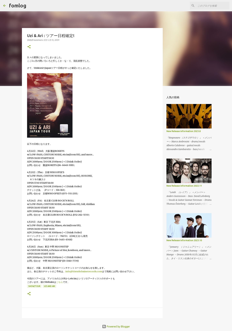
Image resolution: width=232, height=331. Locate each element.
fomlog (17, 5)
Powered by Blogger (116, 326)
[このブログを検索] (212, 5)
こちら (59, 282)
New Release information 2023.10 (184, 240)
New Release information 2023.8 (183, 131)
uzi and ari (49, 286)
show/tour (34, 286)
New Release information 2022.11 (184, 185)
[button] (29, 47)
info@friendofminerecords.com (83, 271)
